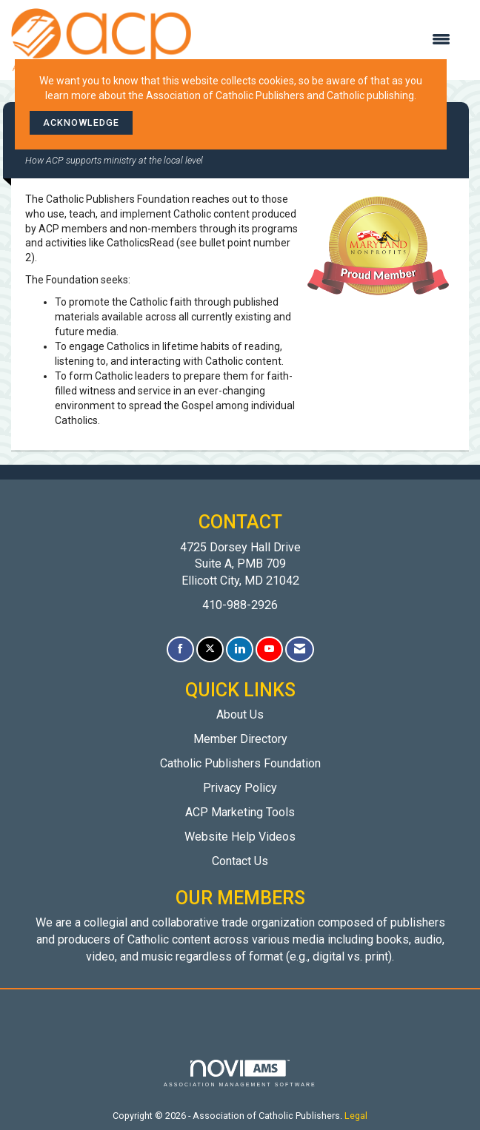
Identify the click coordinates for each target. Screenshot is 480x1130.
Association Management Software (240, 1073)
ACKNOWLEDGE (81, 122)
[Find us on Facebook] (180, 649)
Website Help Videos (240, 837)
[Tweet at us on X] (210, 649)
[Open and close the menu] (328, 40)
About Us (240, 714)
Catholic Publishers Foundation (240, 763)
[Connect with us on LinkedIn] (239, 649)
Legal (355, 1115)
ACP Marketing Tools (240, 812)
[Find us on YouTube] (269, 649)
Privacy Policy (240, 788)
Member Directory (240, 739)
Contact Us (240, 861)
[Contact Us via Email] (299, 649)
